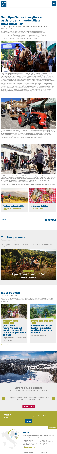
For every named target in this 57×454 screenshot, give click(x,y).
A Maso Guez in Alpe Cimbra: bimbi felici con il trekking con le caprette (42, 329)
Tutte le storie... (28, 406)
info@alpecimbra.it (29, 447)
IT (8, 1)
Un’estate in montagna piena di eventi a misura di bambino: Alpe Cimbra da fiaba (14, 330)
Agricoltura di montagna (28, 274)
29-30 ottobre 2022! (37, 208)
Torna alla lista (5, 345)
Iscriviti (28, 421)
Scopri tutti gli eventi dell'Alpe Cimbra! (12, 209)
